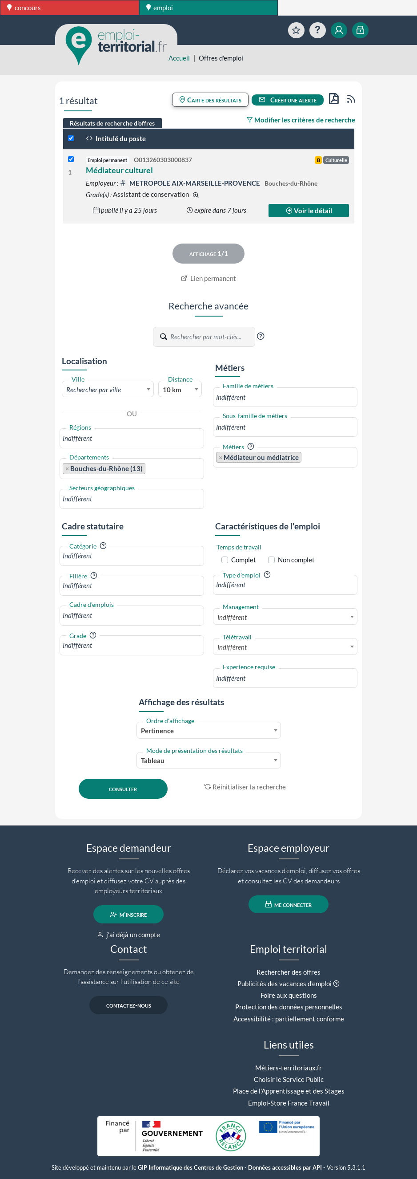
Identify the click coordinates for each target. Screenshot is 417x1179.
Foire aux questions (289, 995)
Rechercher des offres (289, 972)
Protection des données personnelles (288, 1007)
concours (24, 8)
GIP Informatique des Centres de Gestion (190, 1167)
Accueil (179, 58)
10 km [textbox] (172, 390)
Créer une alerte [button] (288, 100)
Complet (243, 560)
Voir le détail (309, 211)
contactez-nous (128, 1005)
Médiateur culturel (119, 170)
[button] (261, 336)
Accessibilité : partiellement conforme (288, 1019)
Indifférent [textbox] (232, 617)
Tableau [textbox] (152, 760)
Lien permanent (209, 278)
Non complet (296, 560)
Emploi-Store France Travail (288, 1103)
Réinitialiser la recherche (245, 787)
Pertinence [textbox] (157, 731)
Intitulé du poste (116, 138)
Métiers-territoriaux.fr (288, 1068)
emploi (159, 8)
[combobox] (107, 389)
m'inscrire (128, 915)
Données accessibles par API (285, 1167)
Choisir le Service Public (289, 1079)
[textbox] (108, 389)
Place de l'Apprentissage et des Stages (289, 1091)
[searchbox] (132, 438)
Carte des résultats (210, 100)
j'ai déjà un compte (128, 935)
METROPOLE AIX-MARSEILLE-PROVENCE (190, 183)
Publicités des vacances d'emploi (284, 984)
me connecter (288, 904)
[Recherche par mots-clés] (212, 337)
